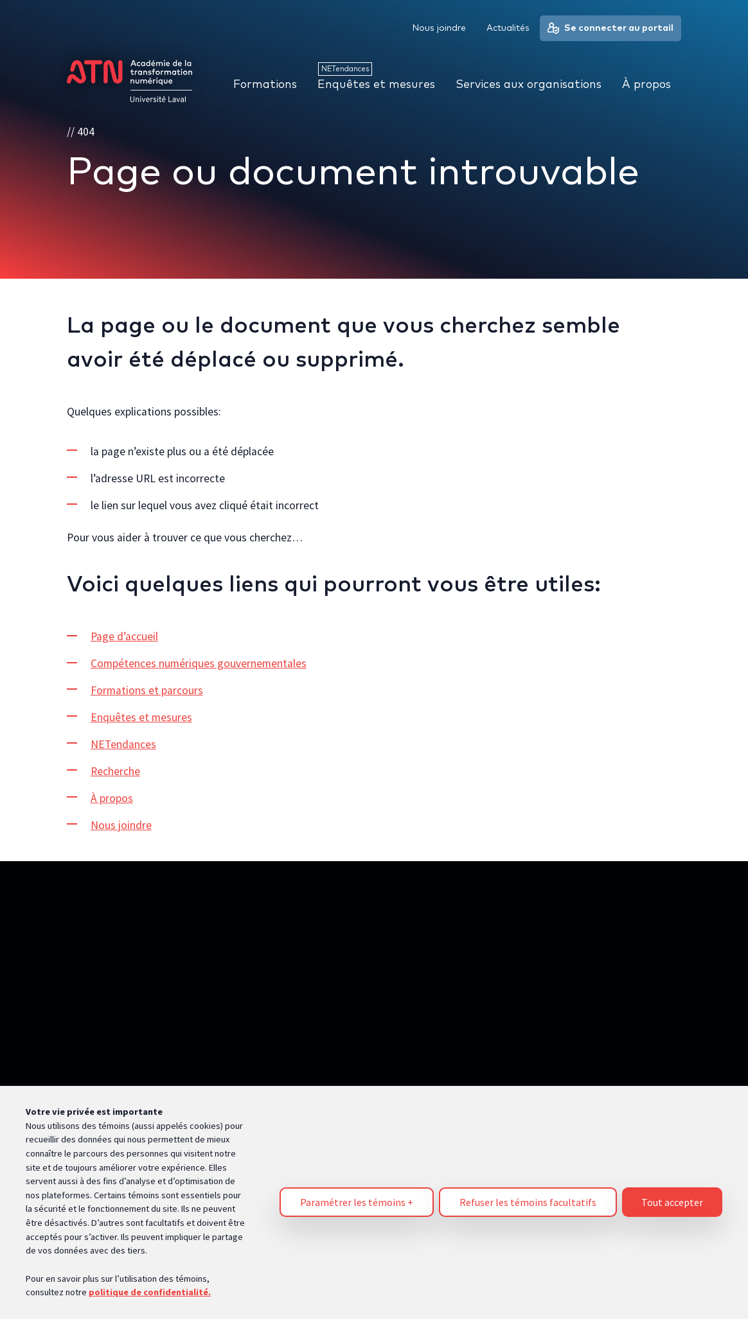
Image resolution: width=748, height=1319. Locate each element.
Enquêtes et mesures (141, 717)
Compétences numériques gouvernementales (199, 663)
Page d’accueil (124, 637)
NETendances (123, 744)
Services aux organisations (528, 85)
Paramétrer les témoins (356, 1196)
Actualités (508, 28)
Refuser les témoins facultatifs (527, 1196)
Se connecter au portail (610, 28)
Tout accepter (672, 1196)
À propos (112, 798)
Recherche (115, 771)
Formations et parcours (147, 690)
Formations (265, 85)
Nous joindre (121, 825)
